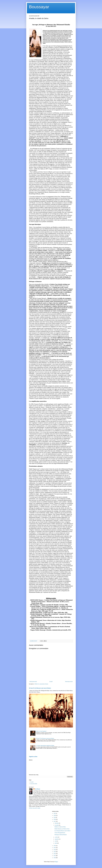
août (56, 841)
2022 (55, 813)
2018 (55, 819)
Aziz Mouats (37, 789)
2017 (55, 821)
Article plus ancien (69, 681)
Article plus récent (33, 681)
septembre (57, 839)
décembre (57, 823)
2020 (55, 815)
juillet (56, 843)
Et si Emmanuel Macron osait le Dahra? (62, 830)
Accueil (50, 681)
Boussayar (39, 6)
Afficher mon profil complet (34, 808)
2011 (55, 855)
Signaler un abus (33, 756)
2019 (55, 817)
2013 (55, 851)
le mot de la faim (33, 783)
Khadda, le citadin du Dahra (60, 826)
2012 (55, 853)
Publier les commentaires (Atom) (41, 684)
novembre (57, 825)
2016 (55, 845)
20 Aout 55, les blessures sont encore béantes (40, 688)
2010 (55, 857)
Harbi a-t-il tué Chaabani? (41, 731)
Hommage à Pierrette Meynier (61, 834)
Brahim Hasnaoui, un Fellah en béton (62, 828)
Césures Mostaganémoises (60, 832)
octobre (56, 837)
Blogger (56, 861)
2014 (55, 849)
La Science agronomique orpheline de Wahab (45, 745)
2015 (55, 847)
